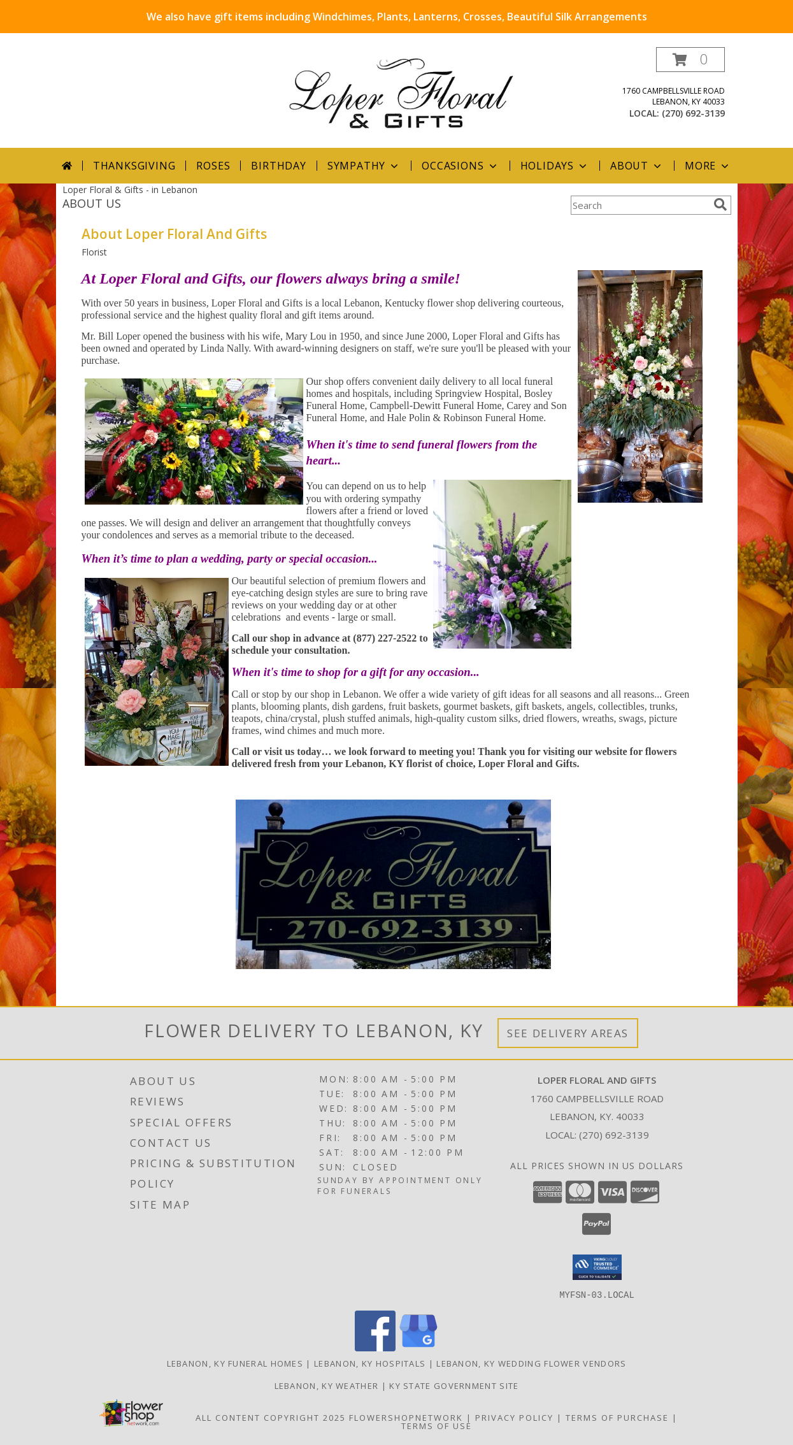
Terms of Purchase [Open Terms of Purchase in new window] (617, 1417)
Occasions (460, 166)
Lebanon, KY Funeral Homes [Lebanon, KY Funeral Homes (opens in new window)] (235, 1363)
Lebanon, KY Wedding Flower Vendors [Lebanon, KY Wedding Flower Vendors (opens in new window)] (531, 1363)
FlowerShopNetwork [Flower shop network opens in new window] (406, 1417)
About (637, 166)
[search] (720, 205)
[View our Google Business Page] (418, 1347)
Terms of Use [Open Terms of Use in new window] (436, 1425)
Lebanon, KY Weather (327, 1385)
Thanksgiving (134, 166)
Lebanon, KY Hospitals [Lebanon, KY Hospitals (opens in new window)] (369, 1363)
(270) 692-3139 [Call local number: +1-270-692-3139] (693, 113)
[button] (690, 59)
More (708, 166)
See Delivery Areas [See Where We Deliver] (568, 1033)
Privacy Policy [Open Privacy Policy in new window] (514, 1417)
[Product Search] (639, 205)
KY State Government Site (453, 1385)
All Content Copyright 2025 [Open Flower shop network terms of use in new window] (271, 1417)
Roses (213, 166)
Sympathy (364, 166)
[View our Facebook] (375, 1347)
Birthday (278, 166)
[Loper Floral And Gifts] (401, 92)
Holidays (554, 166)
